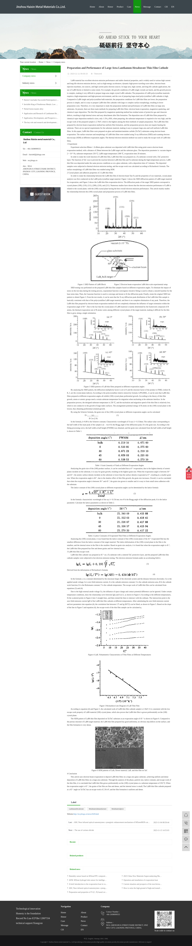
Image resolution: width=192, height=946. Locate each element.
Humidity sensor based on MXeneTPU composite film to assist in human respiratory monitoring (93, 876)
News (137, 7)
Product (120, 7)
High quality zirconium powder (106, 942)
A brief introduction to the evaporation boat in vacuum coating (92, 884)
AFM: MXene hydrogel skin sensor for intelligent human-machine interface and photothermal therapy (93, 880)
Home (92, 7)
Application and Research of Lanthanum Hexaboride (41, 113)
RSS (102, 939)
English (90, 939)
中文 (85, 939)
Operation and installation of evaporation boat (140, 880)
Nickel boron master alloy (33, 109)
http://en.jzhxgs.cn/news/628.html (86, 814)
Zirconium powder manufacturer (127, 942)
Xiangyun (38, 923)
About (101, 7)
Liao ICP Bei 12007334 (38, 918)
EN (172, 7)
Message (147, 7)
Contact (157, 7)
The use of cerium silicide (84, 830)
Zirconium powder (90, 942)
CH (166, 7)
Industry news (28, 83)
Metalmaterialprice (118, 809)
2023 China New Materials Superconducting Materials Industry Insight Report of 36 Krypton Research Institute (147, 876)
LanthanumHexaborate (76, 809)
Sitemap (96, 939)
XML (106, 939)
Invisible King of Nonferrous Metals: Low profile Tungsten (41, 104)
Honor (110, 7)
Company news (59, 62)
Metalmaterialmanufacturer (97, 809)
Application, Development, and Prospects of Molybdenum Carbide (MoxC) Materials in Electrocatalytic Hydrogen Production (41, 118)
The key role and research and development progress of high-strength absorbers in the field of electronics (41, 122)
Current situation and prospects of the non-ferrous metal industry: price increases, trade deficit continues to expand (147, 884)
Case (129, 7)
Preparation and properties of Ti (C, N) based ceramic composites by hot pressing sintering (93, 892)
